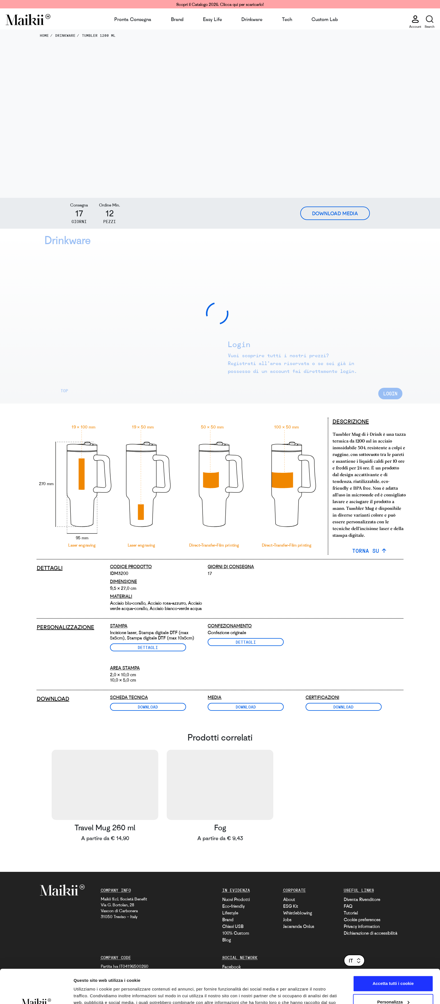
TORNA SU (365, 550)
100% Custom (235, 933)
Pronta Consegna (132, 19)
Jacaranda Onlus (298, 926)
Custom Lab (324, 19)
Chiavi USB (233, 926)
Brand (177, 19)
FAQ (348, 906)
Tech (287, 19)
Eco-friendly (233, 906)
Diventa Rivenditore (362, 899)
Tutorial (351, 913)
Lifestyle (230, 913)
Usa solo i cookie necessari (393, 988)
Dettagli (148, 647)
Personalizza (393, 970)
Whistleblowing (297, 913)
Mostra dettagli (89, 993)
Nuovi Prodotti (236, 899)
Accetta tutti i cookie (393, 951)
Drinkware (251, 19)
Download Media (335, 213)
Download (148, 706)
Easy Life (212, 19)
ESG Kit (290, 906)
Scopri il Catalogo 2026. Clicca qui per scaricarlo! (220, 4)
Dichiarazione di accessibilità (370, 933)
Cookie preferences (362, 919)
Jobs (287, 919)
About (289, 899)
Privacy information (362, 926)
